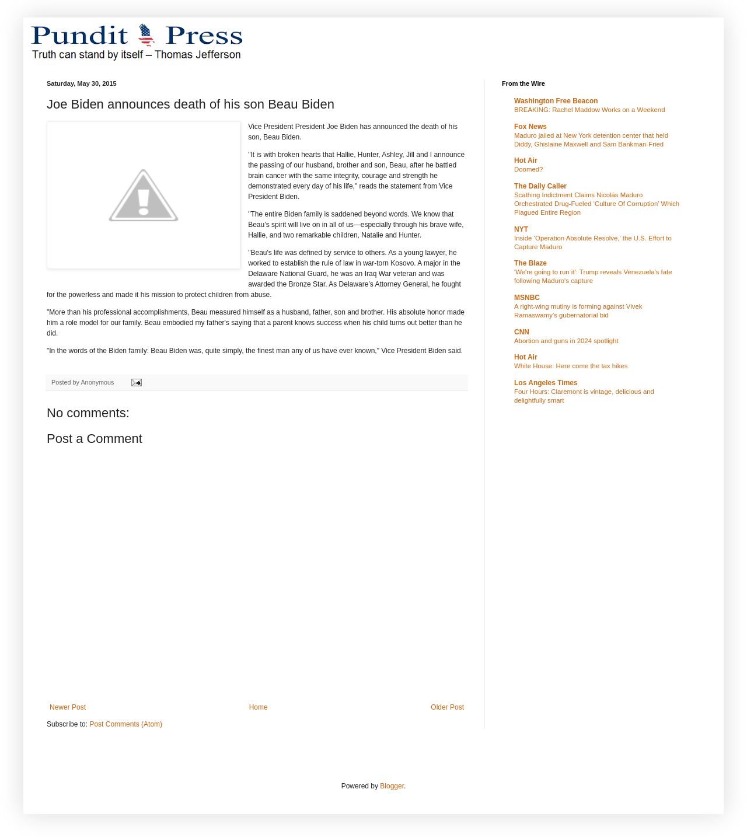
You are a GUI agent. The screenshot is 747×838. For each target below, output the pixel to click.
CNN (521, 332)
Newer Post (68, 707)
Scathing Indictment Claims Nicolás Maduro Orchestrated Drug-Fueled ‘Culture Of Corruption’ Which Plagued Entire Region (596, 203)
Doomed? (528, 169)
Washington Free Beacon (556, 101)
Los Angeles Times (546, 383)
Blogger (392, 786)
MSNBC (527, 298)
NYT (521, 229)
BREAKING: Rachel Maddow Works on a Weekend (589, 109)
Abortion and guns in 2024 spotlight (566, 340)
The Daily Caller (540, 186)
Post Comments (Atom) (125, 724)
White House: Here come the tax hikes (570, 365)
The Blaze (530, 263)
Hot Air (525, 160)
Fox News (530, 127)
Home (258, 707)
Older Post (447, 707)
